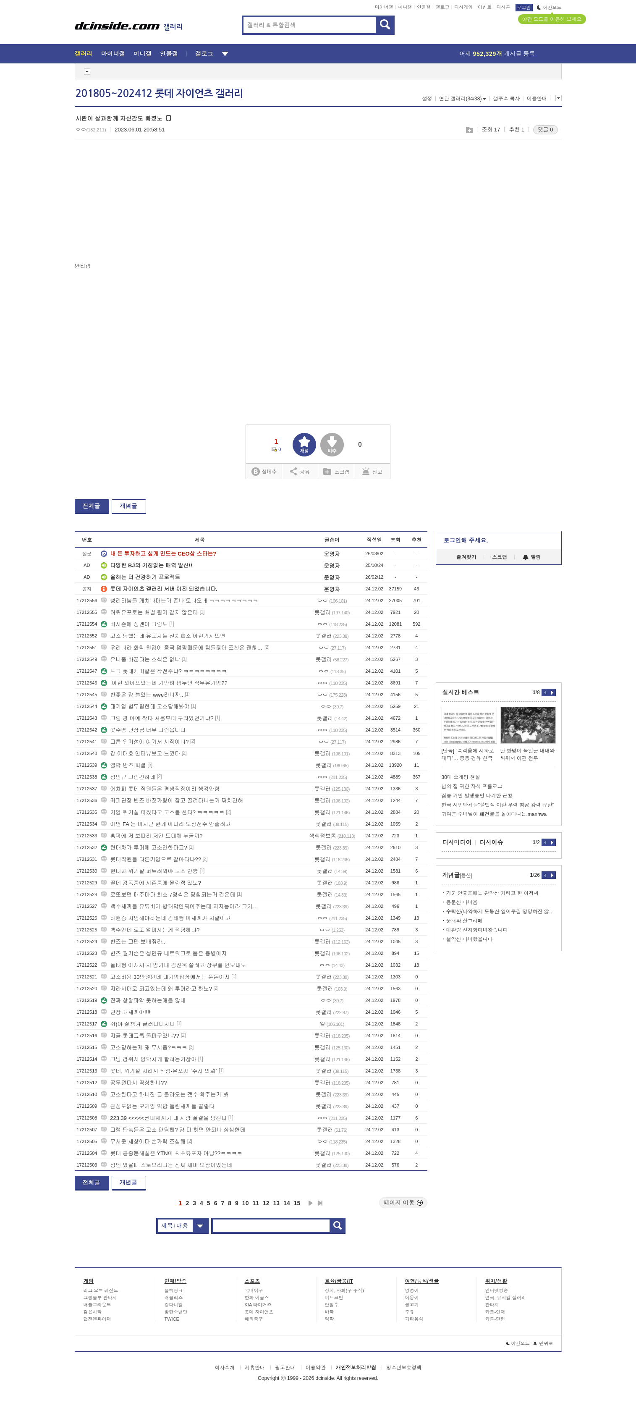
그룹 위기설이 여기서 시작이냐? (144, 742)
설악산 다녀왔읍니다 (469, 939)
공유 (300, 471)
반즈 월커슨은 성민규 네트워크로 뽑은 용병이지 (164, 953)
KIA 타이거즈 (258, 1304)
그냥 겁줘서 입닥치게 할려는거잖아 (148, 1059)
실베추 (264, 472)
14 (286, 1203)
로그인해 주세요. (466, 540)
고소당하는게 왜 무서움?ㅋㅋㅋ (144, 1047)
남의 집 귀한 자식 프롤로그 (472, 786)
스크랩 (469, 130)
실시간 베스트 (460, 692)
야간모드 (549, 7)
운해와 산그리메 (464, 921)
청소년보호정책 (403, 1368)
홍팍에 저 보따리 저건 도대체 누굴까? (151, 836)
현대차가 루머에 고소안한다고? (144, 847)
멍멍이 (412, 1290)
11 (255, 1203)
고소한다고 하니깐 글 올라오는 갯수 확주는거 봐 (164, 1094)
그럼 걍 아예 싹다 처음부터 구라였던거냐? (157, 718)
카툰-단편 (495, 1319)
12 (266, 1203)
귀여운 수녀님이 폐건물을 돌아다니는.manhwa (494, 814)
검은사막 (93, 1311)
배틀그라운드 (97, 1304)
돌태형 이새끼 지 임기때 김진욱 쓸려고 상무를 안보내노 (173, 965)
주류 (409, 1311)
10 (245, 1203)
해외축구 (254, 1319)
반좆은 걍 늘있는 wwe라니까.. (142, 695)
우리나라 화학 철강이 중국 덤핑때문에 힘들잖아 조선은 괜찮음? (182, 648)
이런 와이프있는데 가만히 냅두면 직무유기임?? (164, 683)
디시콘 (503, 7)
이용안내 (537, 99)
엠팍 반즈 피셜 (123, 765)
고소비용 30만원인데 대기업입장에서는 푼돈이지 (165, 977)
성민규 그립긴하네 (128, 777)
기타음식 (414, 1319)
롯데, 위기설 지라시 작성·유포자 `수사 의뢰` (159, 1071)
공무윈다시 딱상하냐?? (134, 1083)
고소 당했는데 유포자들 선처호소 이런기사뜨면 (163, 636)
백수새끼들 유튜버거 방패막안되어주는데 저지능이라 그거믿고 (182, 906)
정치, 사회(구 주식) (344, 1290)
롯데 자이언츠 (259, 1311)
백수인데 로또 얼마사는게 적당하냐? (150, 930)
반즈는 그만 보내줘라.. (133, 942)
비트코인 (334, 1297)
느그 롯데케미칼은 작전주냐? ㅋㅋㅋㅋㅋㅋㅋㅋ (164, 671)
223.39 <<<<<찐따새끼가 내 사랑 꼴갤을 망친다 (164, 1118)
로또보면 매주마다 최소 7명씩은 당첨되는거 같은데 (168, 895)
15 (297, 1203)
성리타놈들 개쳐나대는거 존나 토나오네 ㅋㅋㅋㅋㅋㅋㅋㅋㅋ (179, 601)
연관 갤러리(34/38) (462, 99)
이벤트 (485, 7)
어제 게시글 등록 (497, 53)
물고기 (412, 1304)
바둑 (329, 1311)
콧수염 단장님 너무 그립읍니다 (143, 730)
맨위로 (543, 1343)
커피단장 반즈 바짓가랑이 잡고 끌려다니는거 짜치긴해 (172, 800)
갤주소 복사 (506, 99)
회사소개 (225, 1368)
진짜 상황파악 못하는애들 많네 (143, 1000)
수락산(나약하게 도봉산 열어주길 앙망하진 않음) (501, 912)
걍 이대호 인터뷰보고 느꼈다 (140, 753)
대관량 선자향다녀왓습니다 (477, 930)
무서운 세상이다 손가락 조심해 (143, 1141)
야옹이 (412, 1297)
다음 (310, 1203)
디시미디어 (457, 842)
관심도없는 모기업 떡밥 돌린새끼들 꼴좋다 (157, 1106)
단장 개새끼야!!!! (125, 1012)
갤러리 (84, 53)
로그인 (524, 7)
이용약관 (316, 1368)
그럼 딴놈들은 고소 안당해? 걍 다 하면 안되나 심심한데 (173, 1130)
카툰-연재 (495, 1311)
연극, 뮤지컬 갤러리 (505, 1297)
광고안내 (285, 1368)
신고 (372, 471)
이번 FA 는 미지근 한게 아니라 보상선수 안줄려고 (165, 824)
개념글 (128, 506)
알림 (532, 557)
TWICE (172, 1319)
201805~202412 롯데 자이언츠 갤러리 (159, 94)
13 (276, 1203)
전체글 (91, 506)
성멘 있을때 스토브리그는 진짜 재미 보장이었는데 (166, 1165)
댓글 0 (545, 129)
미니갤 (405, 7)
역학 (329, 1319)
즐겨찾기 (466, 557)
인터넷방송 (496, 1290)
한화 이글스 (257, 1297)
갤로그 (443, 7)
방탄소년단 (176, 1311)
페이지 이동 (403, 1202)
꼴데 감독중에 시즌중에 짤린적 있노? (151, 883)
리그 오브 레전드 (101, 1290)
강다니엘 (174, 1304)
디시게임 (463, 7)
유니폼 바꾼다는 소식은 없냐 (140, 659)
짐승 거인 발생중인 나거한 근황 (477, 796)
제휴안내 (255, 1368)
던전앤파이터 (97, 1319)
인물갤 (424, 7)
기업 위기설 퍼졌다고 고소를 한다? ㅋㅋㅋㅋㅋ (162, 812)
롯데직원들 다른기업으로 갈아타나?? (151, 859)
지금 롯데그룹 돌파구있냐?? (140, 1036)
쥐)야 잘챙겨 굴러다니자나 (138, 1024)
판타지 (492, 1304)
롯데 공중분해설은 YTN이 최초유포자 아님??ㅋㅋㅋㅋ (171, 1153)
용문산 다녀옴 (462, 902)
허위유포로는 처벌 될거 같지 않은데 (149, 612)
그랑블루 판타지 (100, 1297)
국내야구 (254, 1290)
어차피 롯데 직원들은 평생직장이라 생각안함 (160, 789)
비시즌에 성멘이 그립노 (134, 624)
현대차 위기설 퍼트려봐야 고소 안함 (149, 871)
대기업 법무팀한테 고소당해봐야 (145, 706)
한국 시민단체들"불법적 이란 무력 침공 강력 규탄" (498, 805)
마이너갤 (384, 7)
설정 (427, 99)
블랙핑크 (174, 1290)
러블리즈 (174, 1297)
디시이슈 (491, 842)
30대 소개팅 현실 (461, 777)
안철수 (332, 1304)
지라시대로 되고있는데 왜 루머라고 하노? (156, 989)
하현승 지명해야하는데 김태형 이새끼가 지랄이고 (165, 918)
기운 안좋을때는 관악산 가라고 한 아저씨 (492, 893)
